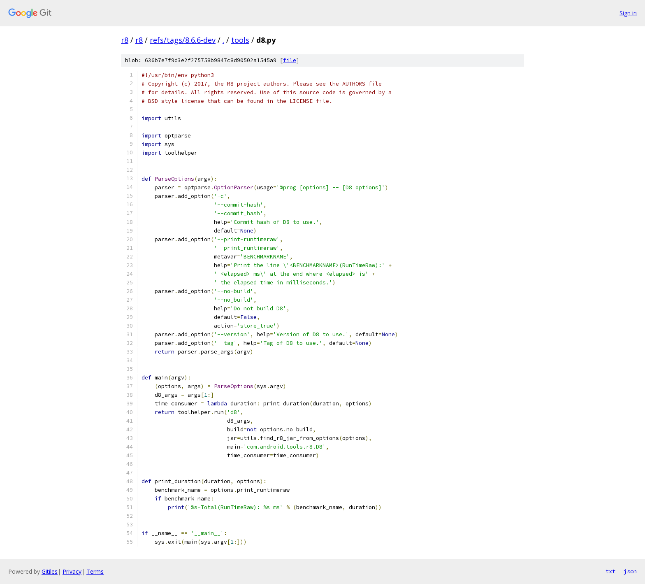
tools (240, 40)
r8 (124, 40)
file (289, 60)
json (630, 571)
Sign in (628, 13)
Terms (95, 571)
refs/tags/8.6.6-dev (183, 40)
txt (610, 571)
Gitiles (50, 571)
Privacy (72, 571)
